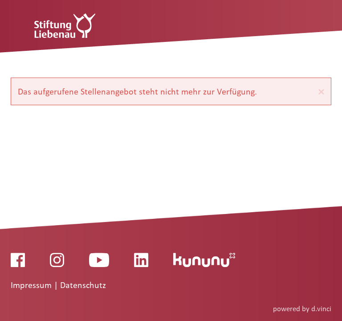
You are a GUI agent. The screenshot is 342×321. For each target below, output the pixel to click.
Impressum (32, 285)
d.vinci (321, 309)
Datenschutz (83, 285)
